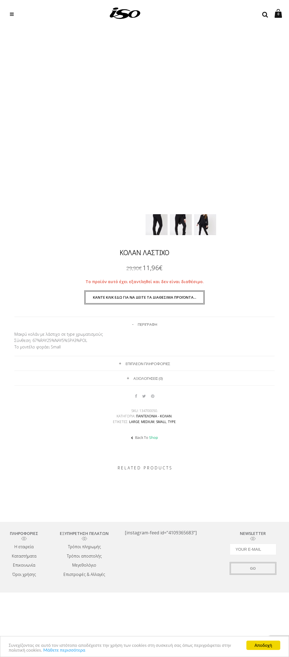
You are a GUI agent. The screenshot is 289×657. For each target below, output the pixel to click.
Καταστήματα (24, 556)
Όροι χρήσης (24, 574)
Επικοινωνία (24, 565)
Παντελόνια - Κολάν (154, 416)
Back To (144, 437)
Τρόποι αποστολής (84, 556)
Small (161, 421)
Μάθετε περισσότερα (64, 650)
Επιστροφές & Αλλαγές (84, 574)
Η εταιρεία (24, 546)
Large (134, 421)
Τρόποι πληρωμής (84, 546)
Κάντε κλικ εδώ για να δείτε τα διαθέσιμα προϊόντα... (144, 297)
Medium (147, 421)
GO (253, 568)
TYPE (172, 421)
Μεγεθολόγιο (84, 565)
